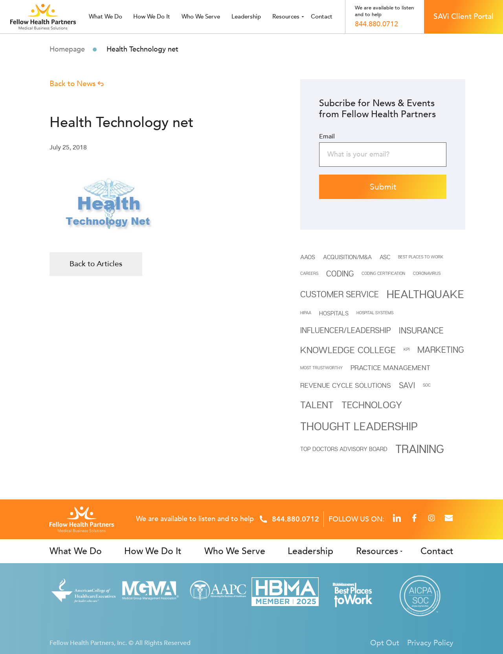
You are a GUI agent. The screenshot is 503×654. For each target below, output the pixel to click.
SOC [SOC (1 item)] (427, 385)
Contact (321, 16)
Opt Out (384, 643)
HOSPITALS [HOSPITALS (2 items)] (334, 313)
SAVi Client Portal (463, 16)
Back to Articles (96, 264)
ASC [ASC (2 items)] (385, 256)
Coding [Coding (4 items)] (340, 273)
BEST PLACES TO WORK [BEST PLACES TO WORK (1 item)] (420, 256)
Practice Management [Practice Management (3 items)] (390, 367)
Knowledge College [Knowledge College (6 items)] (348, 349)
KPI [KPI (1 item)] (406, 349)
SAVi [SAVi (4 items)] (407, 385)
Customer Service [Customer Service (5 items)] (339, 294)
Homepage (67, 49)
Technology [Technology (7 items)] (371, 404)
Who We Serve (234, 551)
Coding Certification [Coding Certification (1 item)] (383, 273)
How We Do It (151, 16)
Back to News (77, 84)
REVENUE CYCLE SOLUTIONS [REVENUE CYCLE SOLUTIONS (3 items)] (345, 385)
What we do (105, 16)
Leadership (246, 16)
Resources (285, 16)
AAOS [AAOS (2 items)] (307, 256)
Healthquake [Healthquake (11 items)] (425, 293)
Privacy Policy (430, 643)
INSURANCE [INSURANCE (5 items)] (421, 330)
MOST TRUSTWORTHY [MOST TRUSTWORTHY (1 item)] (321, 367)
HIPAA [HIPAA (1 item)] (305, 312)
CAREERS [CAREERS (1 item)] (309, 273)
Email (327, 136)
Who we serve (201, 16)
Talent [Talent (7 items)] (317, 404)
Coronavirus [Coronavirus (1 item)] (427, 273)
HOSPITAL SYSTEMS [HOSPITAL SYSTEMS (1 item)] (374, 312)
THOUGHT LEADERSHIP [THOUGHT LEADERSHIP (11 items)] (359, 426)
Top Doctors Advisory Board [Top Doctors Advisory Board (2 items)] (343, 448)
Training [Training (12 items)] (419, 448)
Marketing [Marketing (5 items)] (440, 350)
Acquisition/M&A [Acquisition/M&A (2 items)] (347, 256)
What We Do (76, 551)
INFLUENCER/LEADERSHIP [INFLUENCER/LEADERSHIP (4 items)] (345, 330)
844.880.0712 (376, 24)
